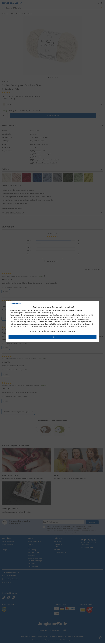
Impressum (32, 331)
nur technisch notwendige (46, 331)
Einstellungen (61, 331)
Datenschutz (72, 331)
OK (52, 337)
